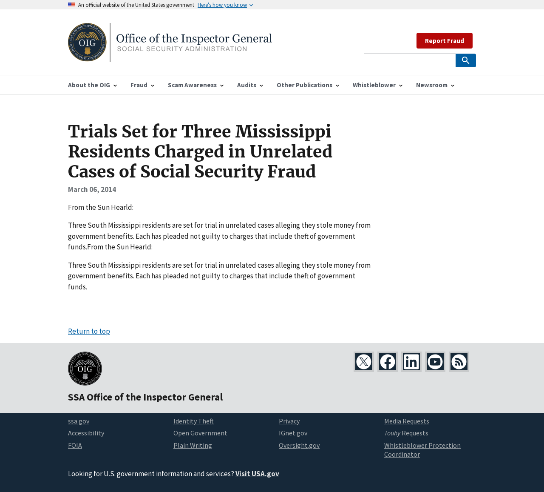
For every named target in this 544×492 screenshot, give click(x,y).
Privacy (289, 421)
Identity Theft (193, 421)
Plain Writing (192, 445)
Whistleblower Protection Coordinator (422, 449)
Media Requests (406, 421)
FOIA (75, 445)
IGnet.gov (293, 433)
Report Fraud (444, 41)
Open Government (200, 433)
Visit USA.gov (257, 473)
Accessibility (86, 433)
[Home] (170, 56)
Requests (406, 433)
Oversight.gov (299, 445)
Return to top (89, 331)
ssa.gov (78, 421)
